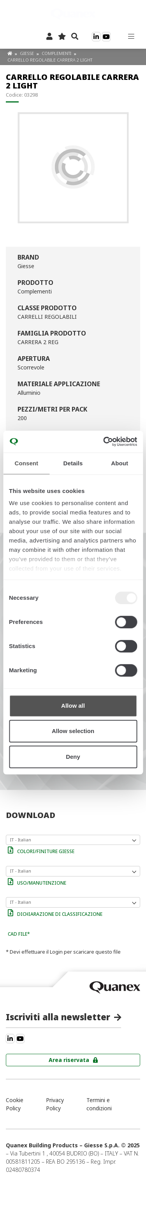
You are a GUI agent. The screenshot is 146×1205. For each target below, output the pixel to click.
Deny (73, 756)
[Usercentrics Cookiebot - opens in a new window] (104, 441)
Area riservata (69, 1060)
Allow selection (73, 731)
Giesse (27, 53)
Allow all (73, 705)
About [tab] (119, 463)
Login (56, 951)
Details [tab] (73, 463)
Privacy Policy (55, 1104)
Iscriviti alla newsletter (58, 1017)
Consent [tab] (26, 463)
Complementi (57, 53)
